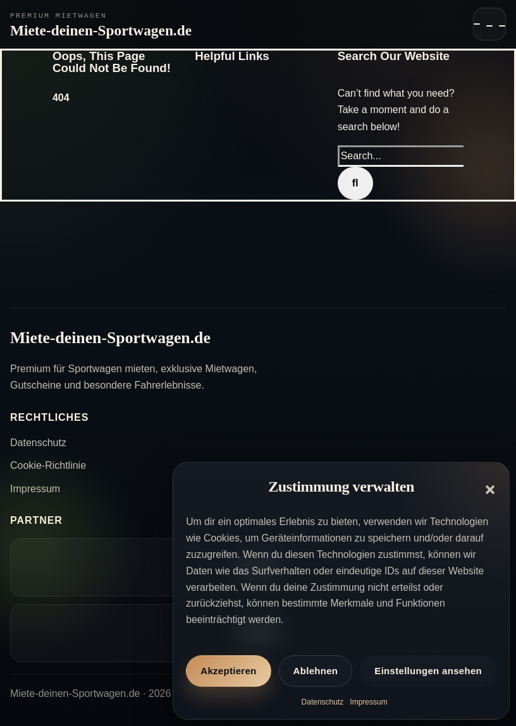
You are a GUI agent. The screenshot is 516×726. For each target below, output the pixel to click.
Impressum (368, 702)
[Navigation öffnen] (489, 24)
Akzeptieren (228, 670)
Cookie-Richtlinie (48, 465)
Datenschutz (323, 702)
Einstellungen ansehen (428, 670)
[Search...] (404, 156)
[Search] (355, 183)
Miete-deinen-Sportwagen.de (101, 30)
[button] (490, 489)
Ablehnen (315, 670)
